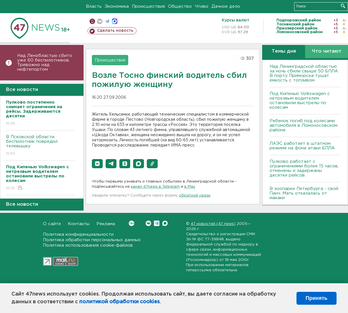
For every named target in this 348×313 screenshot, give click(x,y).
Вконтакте (131, 223)
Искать (343, 6)
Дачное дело (225, 6)
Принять (316, 298)
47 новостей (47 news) (213, 223)
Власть (94, 6)
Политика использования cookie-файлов (88, 245)
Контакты (79, 224)
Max (165, 223)
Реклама (105, 224)
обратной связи (194, 195)
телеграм (107, 21)
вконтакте (99, 21)
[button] (97, 163)
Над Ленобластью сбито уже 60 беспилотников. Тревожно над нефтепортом (44, 62)
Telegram (156, 223)
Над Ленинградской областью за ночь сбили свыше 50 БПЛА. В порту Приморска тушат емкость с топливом (304, 73)
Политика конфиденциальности (78, 234)
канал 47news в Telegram (155, 186)
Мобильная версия (92, 21)
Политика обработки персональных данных (92, 240)
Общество (180, 6)
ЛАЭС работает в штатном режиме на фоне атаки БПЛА (302, 146)
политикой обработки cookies (119, 302)
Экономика (117, 6)
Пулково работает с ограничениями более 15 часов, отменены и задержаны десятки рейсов (304, 168)
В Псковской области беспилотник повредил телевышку (40, 145)
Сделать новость (115, 30)
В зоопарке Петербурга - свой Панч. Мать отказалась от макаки (304, 193)
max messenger (114, 21)
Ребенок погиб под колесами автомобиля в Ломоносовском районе (303, 125)
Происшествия (148, 6)
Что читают (326, 51)
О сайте (52, 224)
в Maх (189, 186)
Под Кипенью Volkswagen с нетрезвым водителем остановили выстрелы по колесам (300, 100)
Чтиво (201, 6)
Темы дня (284, 51)
